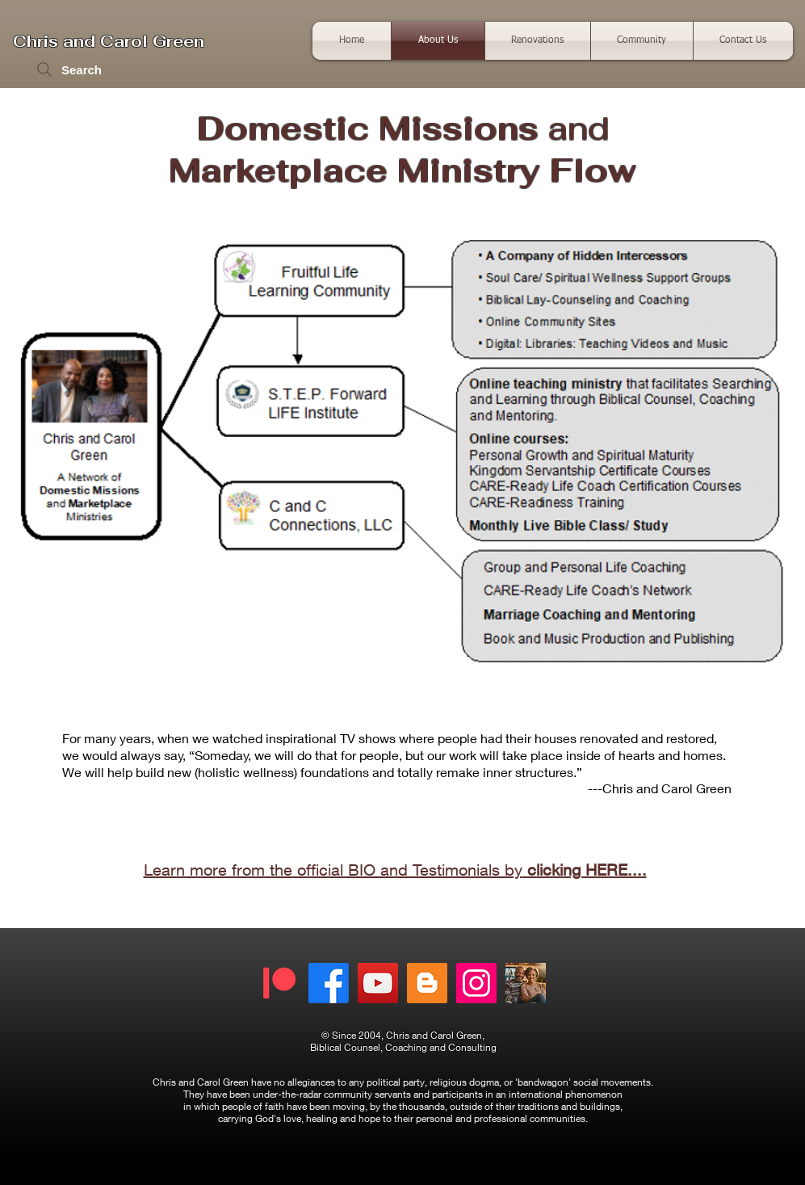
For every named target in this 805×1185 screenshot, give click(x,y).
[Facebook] (328, 983)
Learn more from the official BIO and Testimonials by (395, 869)
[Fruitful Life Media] (378, 983)
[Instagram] (476, 983)
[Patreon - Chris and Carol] (279, 983)
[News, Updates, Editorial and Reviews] (427, 983)
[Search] (68, 69)
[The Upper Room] (525, 983)
